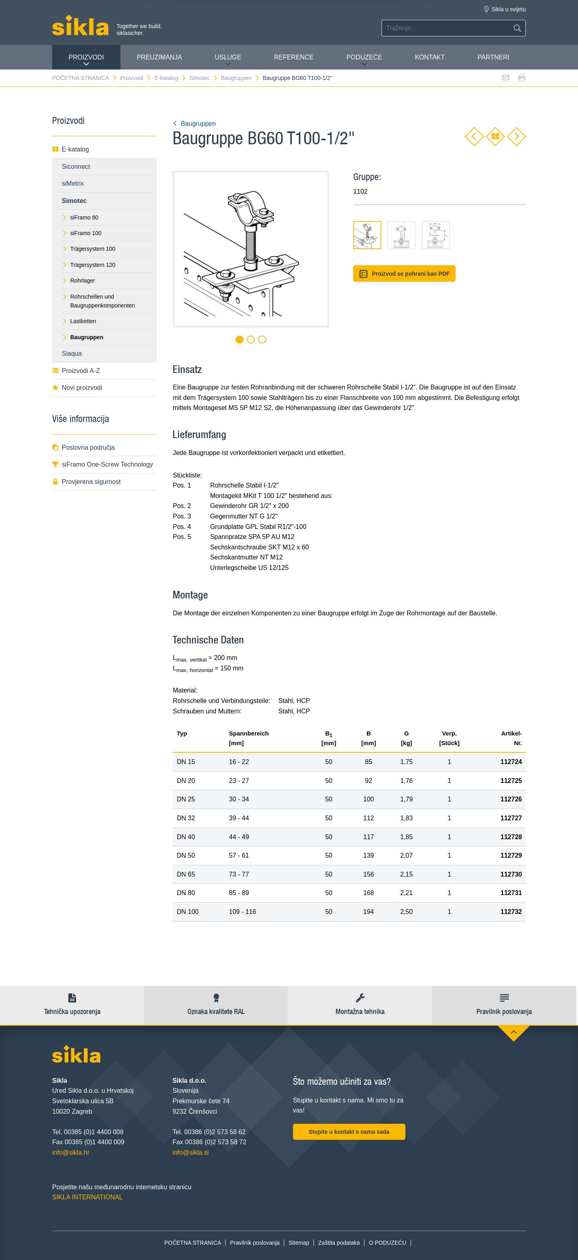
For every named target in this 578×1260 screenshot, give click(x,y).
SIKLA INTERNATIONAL (87, 1197)
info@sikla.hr (71, 1152)
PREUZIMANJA (159, 57)
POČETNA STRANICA (85, 78)
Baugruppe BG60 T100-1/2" (297, 78)
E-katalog (171, 78)
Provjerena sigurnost (86, 481)
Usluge (228, 60)
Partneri (493, 57)
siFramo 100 (82, 233)
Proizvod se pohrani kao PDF (404, 274)
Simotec (203, 78)
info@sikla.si (191, 1152)
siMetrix (73, 183)
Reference (294, 57)
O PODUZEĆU (387, 1243)
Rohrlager (78, 280)
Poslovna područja (83, 447)
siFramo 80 (80, 217)
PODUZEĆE (364, 60)
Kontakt (430, 57)
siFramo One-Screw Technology (102, 464)
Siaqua (72, 353)
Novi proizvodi (77, 387)
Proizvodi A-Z (76, 370)
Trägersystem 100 (88, 249)
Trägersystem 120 (88, 265)
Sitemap (299, 1243)
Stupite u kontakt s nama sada (349, 1132)
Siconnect (76, 166)
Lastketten (79, 321)
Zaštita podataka (339, 1243)
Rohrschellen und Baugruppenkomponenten (98, 301)
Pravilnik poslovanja (255, 1243)
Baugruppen (240, 78)
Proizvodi (86, 60)
